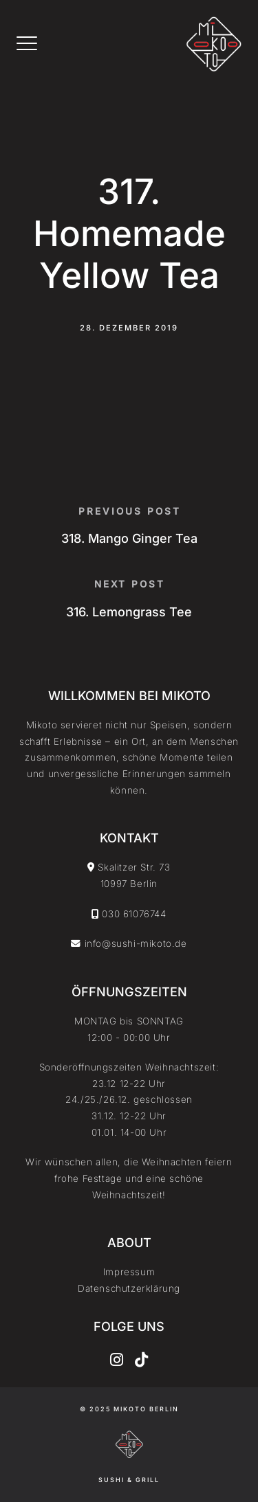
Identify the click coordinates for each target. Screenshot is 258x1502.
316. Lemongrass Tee (129, 612)
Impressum (129, 1271)
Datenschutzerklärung (129, 1288)
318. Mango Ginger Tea (129, 538)
